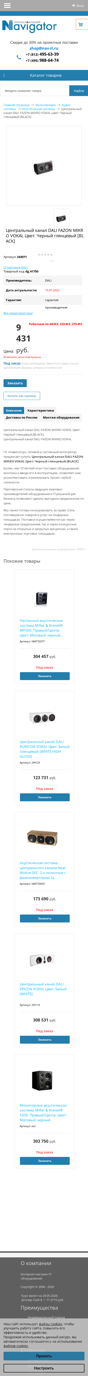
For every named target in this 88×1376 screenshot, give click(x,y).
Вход (80, 5)
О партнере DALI (16, 267)
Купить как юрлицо (22, 396)
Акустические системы (38, 109)
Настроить (44, 1368)
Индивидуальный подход (46, 1317)
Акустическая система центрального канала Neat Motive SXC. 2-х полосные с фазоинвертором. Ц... (43, 870)
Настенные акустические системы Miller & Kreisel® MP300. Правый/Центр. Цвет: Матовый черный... (41, 627)
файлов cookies (16, 1346)
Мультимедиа (45, 105)
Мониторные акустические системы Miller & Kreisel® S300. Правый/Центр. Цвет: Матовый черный (43, 1112)
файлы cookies (50, 1324)
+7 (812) (42, 54)
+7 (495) (42, 60)
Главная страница (16, 105)
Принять (44, 1356)
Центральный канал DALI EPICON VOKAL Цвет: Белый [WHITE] (43, 989)
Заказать (15, 383)
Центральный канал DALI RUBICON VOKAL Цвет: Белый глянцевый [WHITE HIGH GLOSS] (45, 749)
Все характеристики (18, 313)
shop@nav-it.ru (44, 48)
